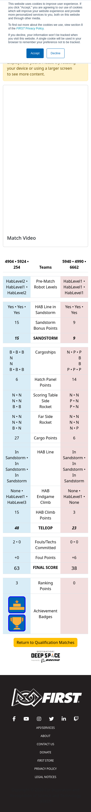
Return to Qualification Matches (45, 642)
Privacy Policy (29, 28)
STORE (45, 760)
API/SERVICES (45, 728)
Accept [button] (35, 53)
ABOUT (45, 736)
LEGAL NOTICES (45, 777)
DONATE (45, 752)
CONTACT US (45, 744)
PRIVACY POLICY (45, 769)
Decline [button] (55, 53)
